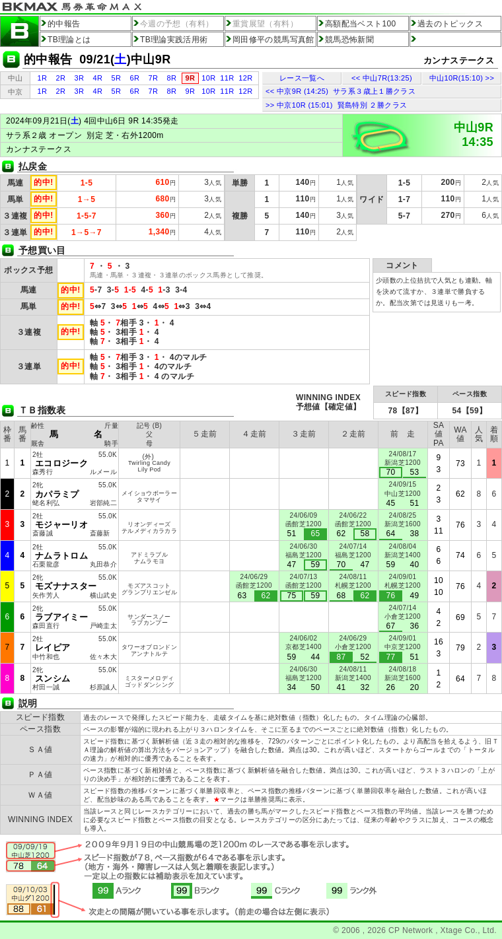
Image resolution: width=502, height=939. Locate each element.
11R (227, 78)
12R (245, 78)
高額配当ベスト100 (360, 23)
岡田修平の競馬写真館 (273, 39)
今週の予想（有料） (176, 23)
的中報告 (64, 23)
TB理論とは (69, 39)
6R (135, 78)
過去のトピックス (450, 23)
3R (80, 78)
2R (61, 78)
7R (154, 78)
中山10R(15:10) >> (461, 78)
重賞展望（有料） (265, 23)
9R (191, 91)
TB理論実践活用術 (174, 39)
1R (43, 78)
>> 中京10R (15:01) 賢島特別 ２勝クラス (336, 105)
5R (117, 78)
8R (172, 78)
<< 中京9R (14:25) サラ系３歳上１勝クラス (340, 91)
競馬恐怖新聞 (349, 39)
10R (208, 78)
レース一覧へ (301, 78)
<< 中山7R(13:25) (381, 78)
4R (98, 78)
